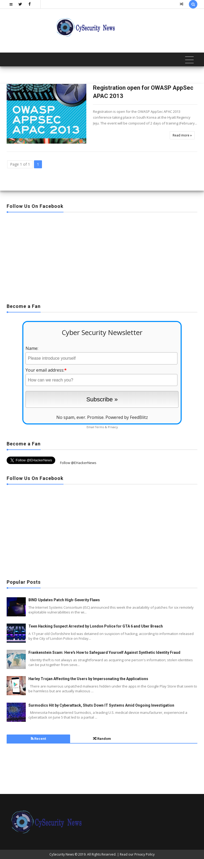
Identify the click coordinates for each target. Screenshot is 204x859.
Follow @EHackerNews (78, 462)
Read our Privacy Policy (137, 854)
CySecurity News (61, 854)
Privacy (113, 427)
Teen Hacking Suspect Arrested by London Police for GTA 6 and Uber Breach (95, 626)
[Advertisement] (102, 256)
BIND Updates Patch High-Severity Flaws (64, 600)
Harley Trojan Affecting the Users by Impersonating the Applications (88, 679)
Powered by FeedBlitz (126, 417)
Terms (99, 427)
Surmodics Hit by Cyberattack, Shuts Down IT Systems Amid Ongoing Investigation (101, 705)
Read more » (182, 135)
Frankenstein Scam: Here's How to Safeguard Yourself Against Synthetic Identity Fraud (104, 652)
